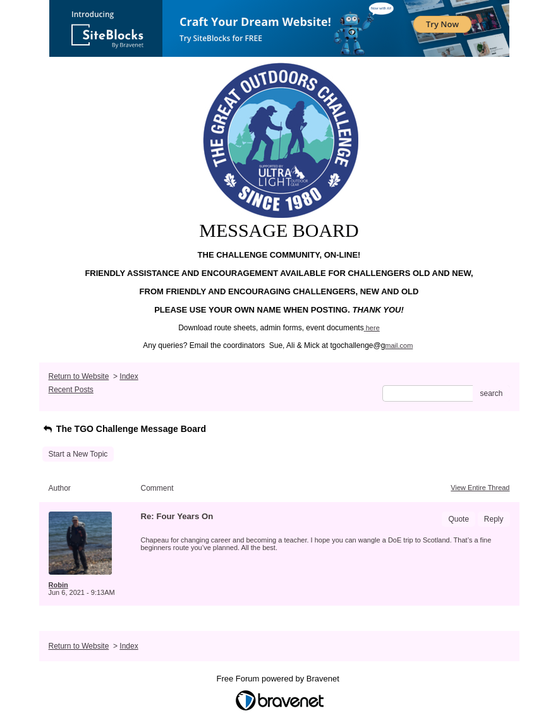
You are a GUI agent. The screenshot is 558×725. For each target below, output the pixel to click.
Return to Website (79, 376)
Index (128, 376)
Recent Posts (71, 389)
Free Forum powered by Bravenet (279, 678)
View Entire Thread (480, 487)
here (373, 328)
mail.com (399, 345)
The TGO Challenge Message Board (124, 429)
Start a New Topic (78, 454)
